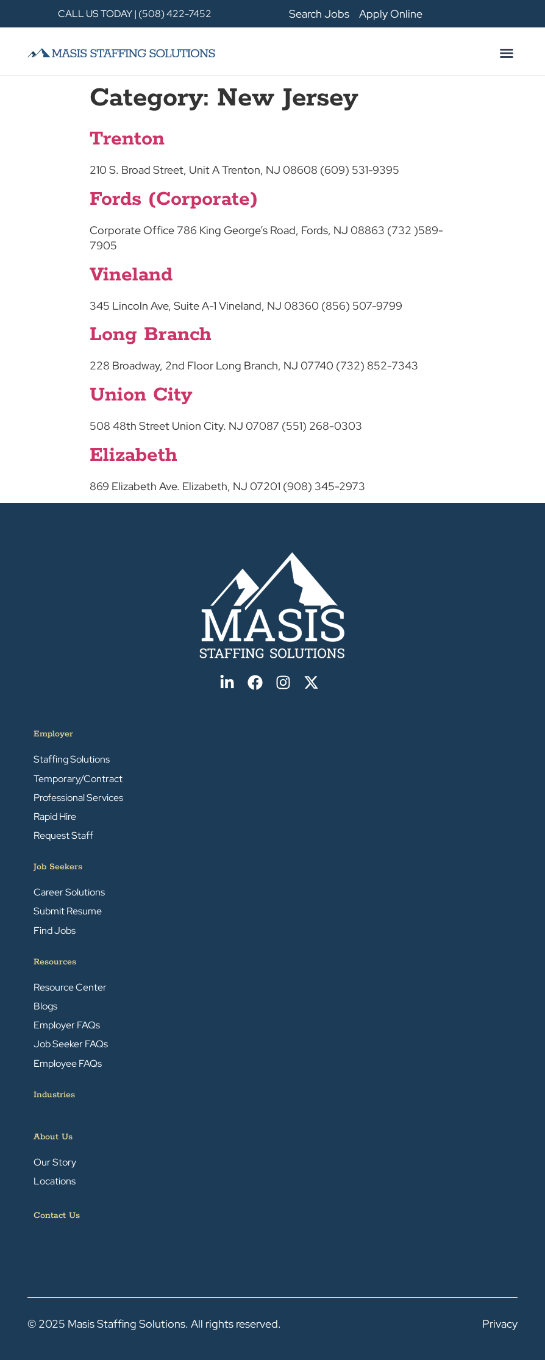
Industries (54, 1094)
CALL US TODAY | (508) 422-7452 (135, 13)
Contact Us (57, 1215)
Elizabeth (133, 455)
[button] (507, 53)
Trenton (127, 139)
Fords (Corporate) (174, 199)
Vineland (131, 275)
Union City (141, 395)
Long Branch (151, 334)
